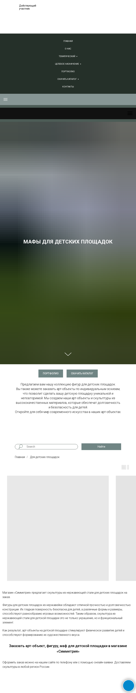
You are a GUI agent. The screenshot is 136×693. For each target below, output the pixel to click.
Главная (68, 41)
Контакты (68, 86)
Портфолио (68, 71)
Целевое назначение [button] (67, 64)
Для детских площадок (45, 457)
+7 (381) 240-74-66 (83, 18)
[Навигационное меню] (5, 99)
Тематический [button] (67, 56)
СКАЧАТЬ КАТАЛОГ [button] (67, 79)
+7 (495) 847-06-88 (83, 14)
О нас (68, 48)
